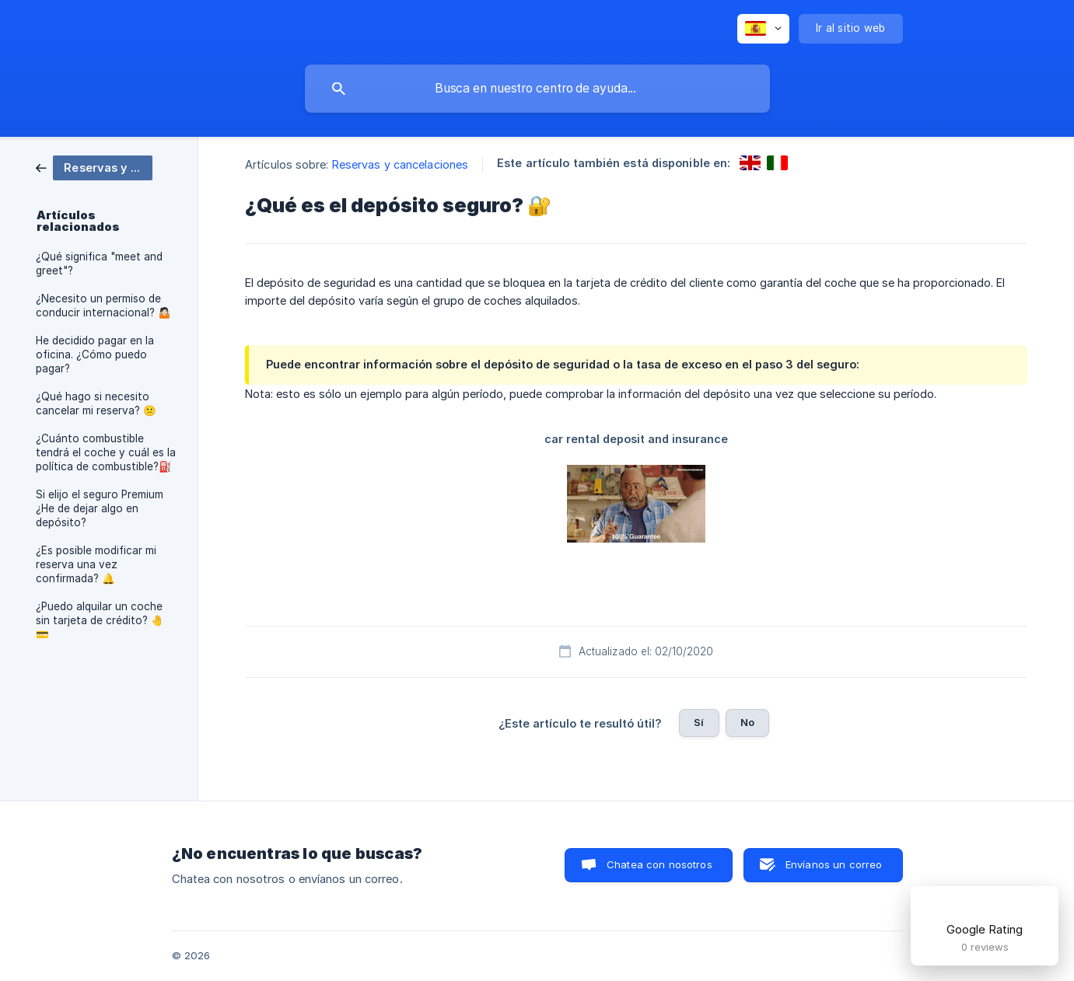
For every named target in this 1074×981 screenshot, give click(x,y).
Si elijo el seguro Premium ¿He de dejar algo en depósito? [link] (99, 508)
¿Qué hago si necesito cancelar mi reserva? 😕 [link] (96, 403)
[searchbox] (537, 89)
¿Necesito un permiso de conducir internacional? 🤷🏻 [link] (103, 305)
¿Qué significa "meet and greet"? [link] (99, 263)
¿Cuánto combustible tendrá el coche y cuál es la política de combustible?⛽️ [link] (106, 452)
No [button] (747, 722)
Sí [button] (699, 722)
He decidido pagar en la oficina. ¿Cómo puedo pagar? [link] (95, 354)
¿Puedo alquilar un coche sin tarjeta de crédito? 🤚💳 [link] (100, 620)
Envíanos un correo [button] (834, 864)
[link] (94, 166)
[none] (763, 29)
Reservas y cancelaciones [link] (400, 164)
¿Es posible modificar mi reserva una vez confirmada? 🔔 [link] (96, 564)
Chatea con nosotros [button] (659, 864)
